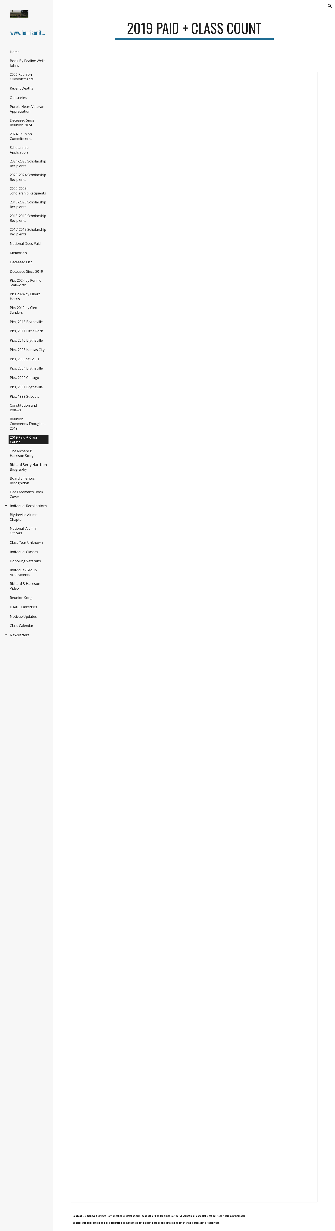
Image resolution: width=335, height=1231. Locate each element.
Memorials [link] (18, 253)
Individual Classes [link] (24, 552)
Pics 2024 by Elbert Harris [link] (25, 296)
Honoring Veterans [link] (25, 561)
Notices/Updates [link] (23, 616)
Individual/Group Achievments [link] (23, 572)
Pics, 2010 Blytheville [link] (26, 340)
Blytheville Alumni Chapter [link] (24, 517)
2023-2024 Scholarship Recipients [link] (28, 177)
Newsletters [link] (19, 635)
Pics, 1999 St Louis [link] (24, 396)
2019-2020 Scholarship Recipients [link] (28, 204)
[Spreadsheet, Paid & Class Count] (194, 637)
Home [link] (14, 51)
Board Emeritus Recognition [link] (22, 480)
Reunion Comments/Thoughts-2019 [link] (28, 424)
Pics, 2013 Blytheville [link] (26, 321)
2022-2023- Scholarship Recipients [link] (28, 191)
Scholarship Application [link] (19, 150)
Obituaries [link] (18, 97)
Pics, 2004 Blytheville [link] (26, 368)
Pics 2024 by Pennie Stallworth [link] (25, 282)
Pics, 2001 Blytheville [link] (26, 387)
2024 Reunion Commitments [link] (21, 136)
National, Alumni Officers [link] (23, 530)
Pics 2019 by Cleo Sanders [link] (23, 310)
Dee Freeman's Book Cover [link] (26, 494)
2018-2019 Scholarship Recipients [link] (28, 218)
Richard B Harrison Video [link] (25, 586)
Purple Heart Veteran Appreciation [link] (27, 109)
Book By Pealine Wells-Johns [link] (28, 63)
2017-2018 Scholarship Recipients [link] (28, 231)
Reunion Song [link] (21, 597)
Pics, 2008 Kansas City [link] (27, 349)
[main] (194, 30)
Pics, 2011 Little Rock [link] (26, 331)
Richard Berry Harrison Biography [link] (28, 467)
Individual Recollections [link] (28, 505)
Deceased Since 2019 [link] (26, 271)
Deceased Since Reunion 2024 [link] (22, 122)
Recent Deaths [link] (21, 88)
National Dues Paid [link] (25, 243)
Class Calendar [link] (21, 625)
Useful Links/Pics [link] (23, 607)
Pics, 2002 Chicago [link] (24, 377)
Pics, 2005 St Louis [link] (24, 359)
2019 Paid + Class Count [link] (24, 439)
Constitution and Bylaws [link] (23, 407)
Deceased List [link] (21, 262)
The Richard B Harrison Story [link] (22, 453)
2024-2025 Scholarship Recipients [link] (28, 163)
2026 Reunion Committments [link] (22, 76)
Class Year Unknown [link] (26, 542)
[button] (330, 6)
